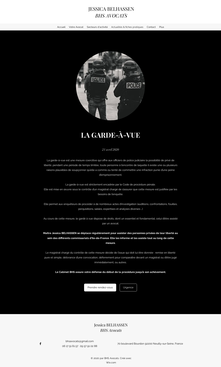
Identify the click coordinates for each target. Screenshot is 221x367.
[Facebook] (40, 343)
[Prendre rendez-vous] (100, 287)
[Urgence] (128, 287)
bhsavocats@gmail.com (80, 341)
